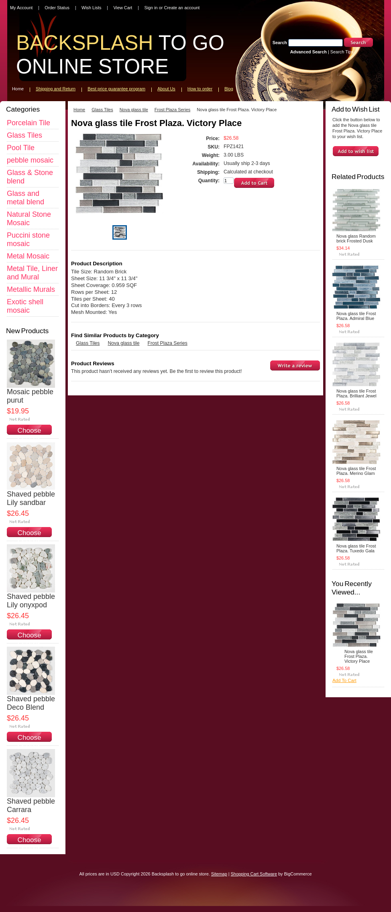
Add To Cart (344, 680)
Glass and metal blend (25, 197)
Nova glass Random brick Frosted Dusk (356, 238)
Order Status (57, 7)
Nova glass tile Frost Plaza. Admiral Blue (356, 316)
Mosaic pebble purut (30, 396)
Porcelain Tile (28, 123)
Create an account (182, 7)
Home (79, 109)
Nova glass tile (134, 109)
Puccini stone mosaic (28, 239)
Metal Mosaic (28, 256)
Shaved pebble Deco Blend (31, 703)
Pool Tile (21, 148)
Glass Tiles (24, 135)
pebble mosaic (30, 160)
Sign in (150, 7)
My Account (21, 7)
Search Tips (341, 51)
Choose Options (29, 434)
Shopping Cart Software (254, 873)
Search (280, 42)
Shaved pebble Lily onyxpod (31, 600)
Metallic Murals (31, 289)
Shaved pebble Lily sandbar (31, 498)
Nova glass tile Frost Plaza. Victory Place (358, 656)
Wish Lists (91, 7)
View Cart (122, 7)
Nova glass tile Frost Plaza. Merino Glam (356, 471)
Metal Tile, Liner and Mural (32, 273)
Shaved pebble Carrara (31, 805)
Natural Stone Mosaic (29, 218)
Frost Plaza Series (172, 109)
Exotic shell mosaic (25, 306)
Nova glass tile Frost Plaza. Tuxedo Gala (356, 548)
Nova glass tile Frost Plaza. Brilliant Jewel (356, 393)
